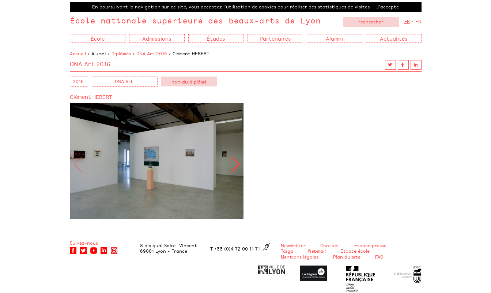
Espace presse (370, 245)
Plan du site (346, 256)
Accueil (78, 53)
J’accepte (387, 6)
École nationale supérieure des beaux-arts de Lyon (195, 20)
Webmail (317, 251)
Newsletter (293, 245)
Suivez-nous (84, 243)
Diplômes (121, 53)
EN (418, 21)
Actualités (394, 38)
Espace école (355, 251)
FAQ (379, 256)
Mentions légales (299, 256)
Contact (330, 245)
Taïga (287, 251)
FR (407, 21)
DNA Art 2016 (151, 53)
